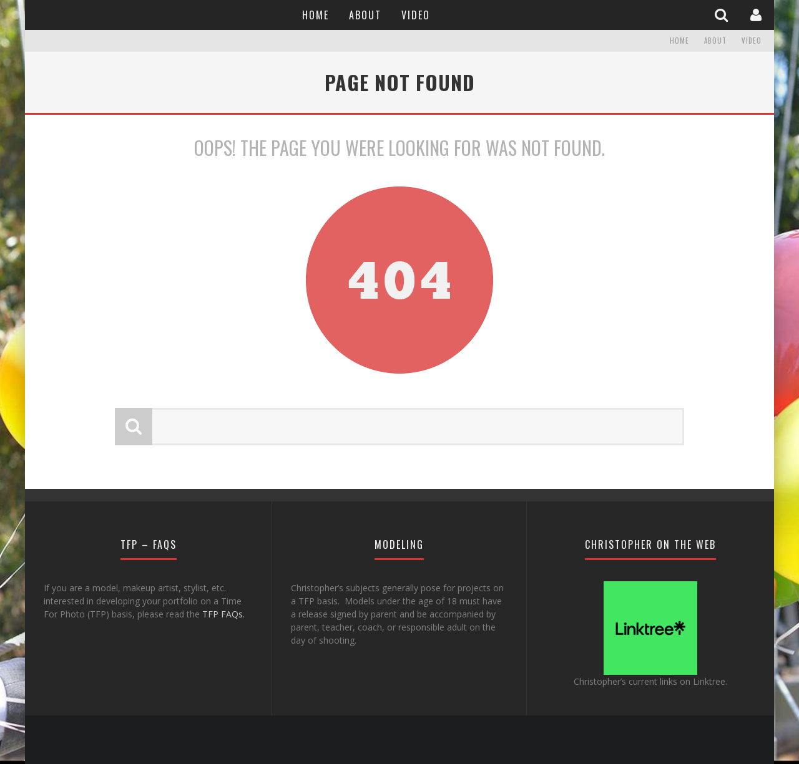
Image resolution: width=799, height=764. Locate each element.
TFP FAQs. (223, 614)
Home (315, 14)
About (365, 14)
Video (415, 14)
